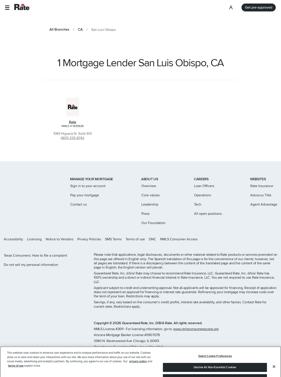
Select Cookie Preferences (215, 361)
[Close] (274, 371)
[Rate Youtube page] (275, 239)
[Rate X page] (254, 239)
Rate (72, 122)
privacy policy (138, 366)
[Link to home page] (10, 179)
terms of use (15, 370)
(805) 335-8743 (72, 138)
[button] (7, 7)
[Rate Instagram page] (247, 239)
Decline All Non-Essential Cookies (215, 372)
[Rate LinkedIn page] (268, 239)
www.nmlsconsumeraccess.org (196, 329)
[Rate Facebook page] (261, 239)
